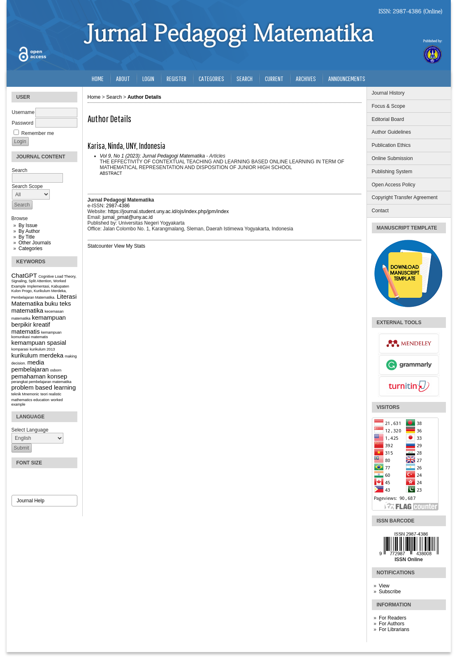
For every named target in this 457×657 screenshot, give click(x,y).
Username (23, 112)
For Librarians (394, 629)
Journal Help (30, 501)
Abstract (111, 173)
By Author (29, 231)
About (123, 78)
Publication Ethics (391, 145)
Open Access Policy (393, 185)
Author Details (144, 97)
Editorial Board (388, 119)
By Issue (28, 225)
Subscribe (390, 591)
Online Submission (392, 158)
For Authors (391, 624)
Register (176, 78)
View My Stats (129, 246)
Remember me (37, 133)
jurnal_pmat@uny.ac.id (127, 217)
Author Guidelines (391, 132)
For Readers (392, 618)
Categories (30, 248)
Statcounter (100, 246)
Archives (306, 78)
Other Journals (35, 243)
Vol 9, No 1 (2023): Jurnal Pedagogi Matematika (152, 156)
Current (274, 78)
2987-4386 (118, 206)
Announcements (346, 78)
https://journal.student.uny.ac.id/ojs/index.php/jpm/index (168, 211)
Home (98, 78)
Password (23, 123)
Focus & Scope (388, 106)
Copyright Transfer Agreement (405, 197)
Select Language (30, 430)
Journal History (388, 93)
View (384, 586)
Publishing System (392, 171)
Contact (380, 211)
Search (245, 78)
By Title (27, 237)
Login (148, 78)
